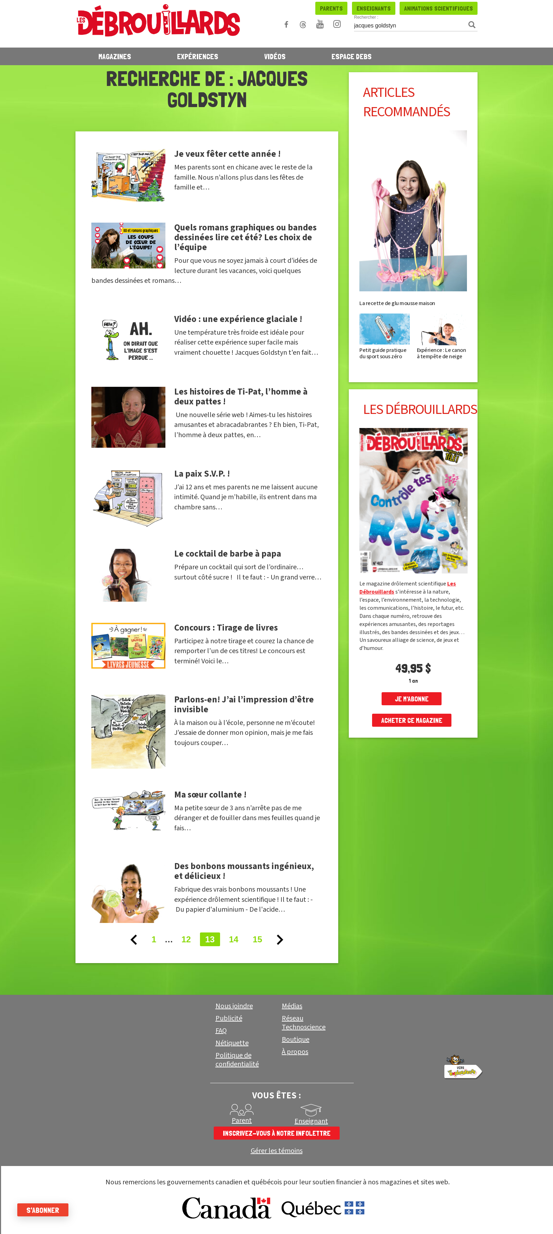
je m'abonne (412, 699)
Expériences (197, 56)
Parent (242, 1121)
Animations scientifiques (438, 8)
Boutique (295, 1039)
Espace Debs (352, 56)
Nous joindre (234, 1006)
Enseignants (374, 8)
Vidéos (275, 56)
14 (233, 939)
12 (186, 939)
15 (257, 939)
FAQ (221, 1031)
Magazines (114, 56)
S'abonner (43, 1210)
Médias (292, 1006)
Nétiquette (232, 1043)
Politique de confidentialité (237, 1059)
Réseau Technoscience (304, 1022)
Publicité (228, 1018)
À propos (295, 1052)
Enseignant (311, 1121)
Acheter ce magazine (411, 720)
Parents (331, 8)
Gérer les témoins (277, 1151)
